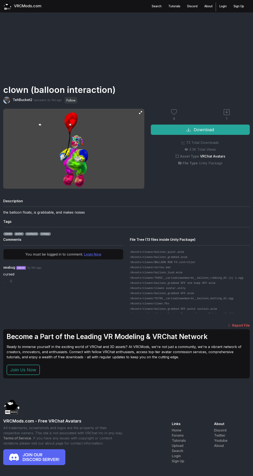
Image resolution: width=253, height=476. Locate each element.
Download (200, 130)
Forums (178, 436)
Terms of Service (17, 438)
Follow (70, 101)
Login (222, 6)
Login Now (92, 255)
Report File (238, 326)
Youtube (221, 441)
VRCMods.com (24, 6)
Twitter (219, 436)
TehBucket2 (17, 100)
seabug (9, 268)
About (208, 6)
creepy (45, 234)
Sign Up (238, 6)
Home (176, 431)
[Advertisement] (126, 53)
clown (8, 234)
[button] (140, 113)
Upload (177, 446)
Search (156, 6)
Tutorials (174, 6)
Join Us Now (23, 370)
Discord (192, 6)
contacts (32, 234)
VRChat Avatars (212, 157)
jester (19, 234)
